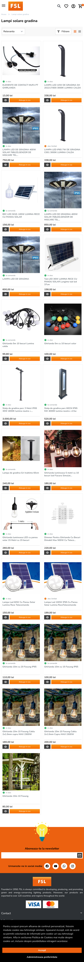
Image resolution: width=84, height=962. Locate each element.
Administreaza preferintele (42, 957)
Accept (42, 950)
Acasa (3, 14)
